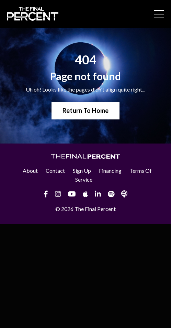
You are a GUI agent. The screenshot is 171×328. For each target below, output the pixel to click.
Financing (110, 170)
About (30, 170)
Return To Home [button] (85, 110)
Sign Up (82, 170)
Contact (55, 170)
